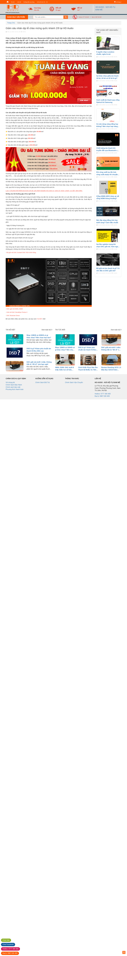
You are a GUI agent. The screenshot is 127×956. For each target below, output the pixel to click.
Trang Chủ (11, 23)
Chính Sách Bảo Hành (14, 385)
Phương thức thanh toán (14, 389)
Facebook (8, 944)
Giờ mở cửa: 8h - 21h (42, 2)
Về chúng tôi (10, 382)
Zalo (6, 940)
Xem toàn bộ (46, 330)
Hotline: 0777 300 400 (84, 17)
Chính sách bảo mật (13, 387)
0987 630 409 (10, 953)
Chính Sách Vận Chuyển (74, 382)
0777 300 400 (10, 949)
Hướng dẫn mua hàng (28, 2)
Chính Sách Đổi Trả (42, 382)
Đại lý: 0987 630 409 (96, 17)
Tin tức (13, 2)
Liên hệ (19, 2)
